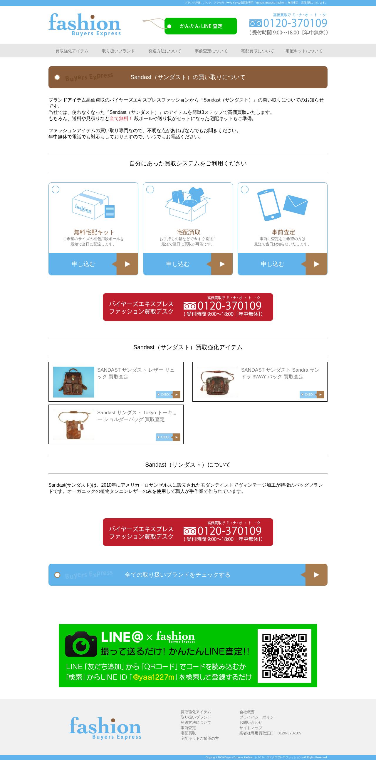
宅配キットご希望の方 (200, 738)
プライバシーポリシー (258, 717)
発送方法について (164, 51)
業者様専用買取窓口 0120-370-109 (270, 733)
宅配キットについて (304, 51)
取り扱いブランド (118, 51)
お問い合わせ (250, 722)
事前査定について (211, 51)
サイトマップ (250, 728)
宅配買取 (188, 733)
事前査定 (188, 728)
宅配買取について (257, 51)
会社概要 (247, 712)
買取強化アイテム (72, 51)
